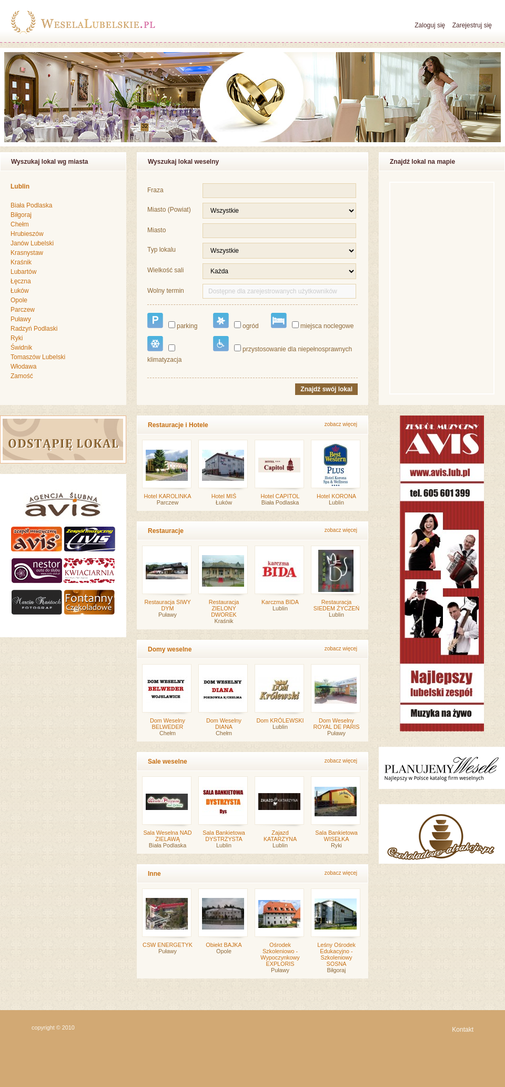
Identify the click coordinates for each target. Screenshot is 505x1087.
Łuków (20, 290)
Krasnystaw (27, 252)
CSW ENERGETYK (168, 945)
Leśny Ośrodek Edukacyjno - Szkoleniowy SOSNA (336, 954)
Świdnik (21, 347)
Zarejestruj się (472, 25)
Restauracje (166, 531)
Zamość (22, 376)
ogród (236, 321)
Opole (19, 300)
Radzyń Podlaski (34, 328)
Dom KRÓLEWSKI (280, 720)
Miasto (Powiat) (169, 209)
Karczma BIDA (280, 602)
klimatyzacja (164, 349)
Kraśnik (21, 262)
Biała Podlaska (31, 205)
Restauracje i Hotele (178, 425)
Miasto (156, 230)
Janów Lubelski (32, 243)
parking (172, 321)
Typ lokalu (161, 249)
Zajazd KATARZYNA (280, 835)
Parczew (23, 309)
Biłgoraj (21, 215)
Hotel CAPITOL (279, 496)
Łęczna (21, 281)
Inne (154, 873)
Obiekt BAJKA (223, 945)
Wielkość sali (165, 270)
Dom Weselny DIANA (223, 723)
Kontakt (462, 1029)
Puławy (21, 319)
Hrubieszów (27, 234)
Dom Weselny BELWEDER (167, 723)
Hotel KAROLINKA (167, 496)
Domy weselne (169, 649)
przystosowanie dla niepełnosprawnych (282, 344)
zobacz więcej (341, 424)
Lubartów (23, 271)
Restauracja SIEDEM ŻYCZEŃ (337, 605)
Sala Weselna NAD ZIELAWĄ (167, 835)
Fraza (155, 190)
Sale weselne (167, 761)
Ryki (17, 338)
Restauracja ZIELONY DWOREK (224, 608)
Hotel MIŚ (223, 496)
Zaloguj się (430, 25)
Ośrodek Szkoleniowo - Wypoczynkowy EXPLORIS (279, 954)
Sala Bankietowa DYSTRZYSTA (224, 835)
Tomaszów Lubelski (38, 357)
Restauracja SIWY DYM (167, 605)
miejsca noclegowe (312, 321)
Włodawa (23, 366)
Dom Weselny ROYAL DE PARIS (337, 723)
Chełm (20, 224)
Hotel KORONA (336, 496)
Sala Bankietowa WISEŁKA (336, 835)
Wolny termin (165, 290)
